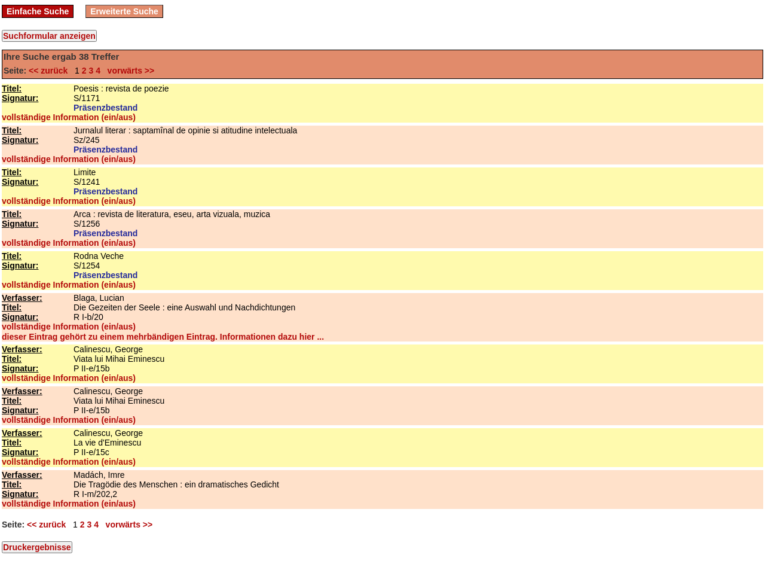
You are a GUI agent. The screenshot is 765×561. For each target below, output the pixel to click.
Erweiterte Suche (124, 11)
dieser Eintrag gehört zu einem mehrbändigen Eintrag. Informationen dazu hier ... (163, 337)
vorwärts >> (128, 70)
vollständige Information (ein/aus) (69, 117)
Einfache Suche (38, 11)
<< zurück (50, 70)
